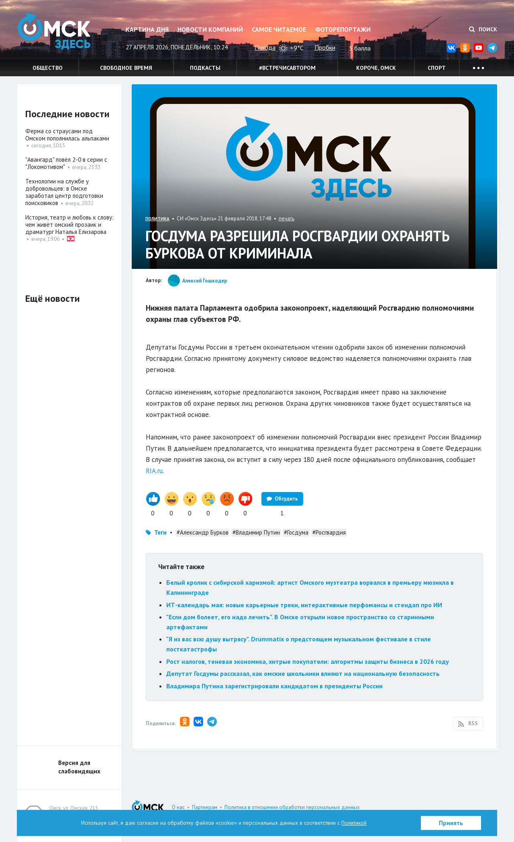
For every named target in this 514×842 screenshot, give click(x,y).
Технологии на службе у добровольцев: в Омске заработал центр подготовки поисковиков (64, 192)
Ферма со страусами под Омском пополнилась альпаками (67, 134)
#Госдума (296, 532)
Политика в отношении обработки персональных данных (292, 807)
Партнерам (204, 807)
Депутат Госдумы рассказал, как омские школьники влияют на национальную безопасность (303, 673)
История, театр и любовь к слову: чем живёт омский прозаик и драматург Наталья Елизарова (69, 225)
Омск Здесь (57, 32)
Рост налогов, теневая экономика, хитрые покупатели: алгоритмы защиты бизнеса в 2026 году (307, 661)
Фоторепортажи (343, 29)
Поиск (483, 29)
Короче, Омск (376, 67)
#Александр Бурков (202, 532)
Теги (160, 532)
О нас (178, 807)
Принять (451, 823)
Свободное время (126, 67)
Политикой (354, 822)
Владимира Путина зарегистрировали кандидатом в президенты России (274, 686)
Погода (265, 47)
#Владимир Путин (256, 532)
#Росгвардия (329, 532)
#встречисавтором (287, 67)
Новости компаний (210, 29)
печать (286, 218)
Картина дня (147, 29)
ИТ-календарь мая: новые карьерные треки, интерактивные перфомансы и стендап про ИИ (304, 605)
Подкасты (205, 67)
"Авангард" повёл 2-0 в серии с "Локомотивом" (66, 163)
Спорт (437, 67)
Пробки (324, 47)
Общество (48, 67)
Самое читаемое (279, 29)
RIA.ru (154, 470)
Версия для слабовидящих (79, 767)
